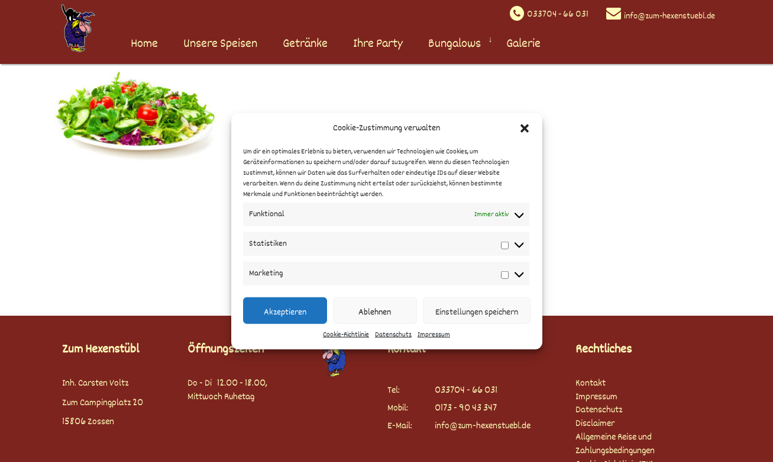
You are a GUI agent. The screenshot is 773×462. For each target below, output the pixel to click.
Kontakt (590, 383)
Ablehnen (374, 312)
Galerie (523, 43)
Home (144, 43)
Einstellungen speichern (476, 312)
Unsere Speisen (220, 43)
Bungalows (454, 43)
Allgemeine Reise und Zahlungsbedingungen (615, 444)
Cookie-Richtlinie (346, 335)
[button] (525, 128)
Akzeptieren (285, 312)
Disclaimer (594, 424)
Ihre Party (378, 43)
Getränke (305, 43)
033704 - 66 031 (557, 14)
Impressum (434, 335)
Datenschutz (393, 335)
